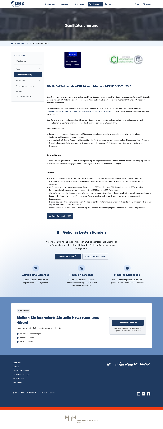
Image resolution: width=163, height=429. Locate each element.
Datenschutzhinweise (21, 371)
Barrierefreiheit (19, 378)
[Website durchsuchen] (147, 4)
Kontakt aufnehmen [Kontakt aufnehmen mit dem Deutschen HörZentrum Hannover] (95, 256)
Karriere (19, 91)
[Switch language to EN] (137, 4)
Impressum (17, 382)
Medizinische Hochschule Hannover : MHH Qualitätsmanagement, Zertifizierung (80, 111)
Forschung (20, 80)
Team (18, 69)
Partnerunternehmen (25, 86)
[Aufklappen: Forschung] (39, 80)
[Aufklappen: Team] (39, 69)
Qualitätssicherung (24, 75)
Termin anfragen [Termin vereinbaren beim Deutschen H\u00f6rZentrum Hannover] (67, 256)
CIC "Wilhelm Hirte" (24, 96)
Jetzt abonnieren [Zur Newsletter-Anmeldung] (128, 323)
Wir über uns (22, 43)
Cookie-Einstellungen (21, 374)
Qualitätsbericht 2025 (60, 216)
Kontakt (16, 367)
